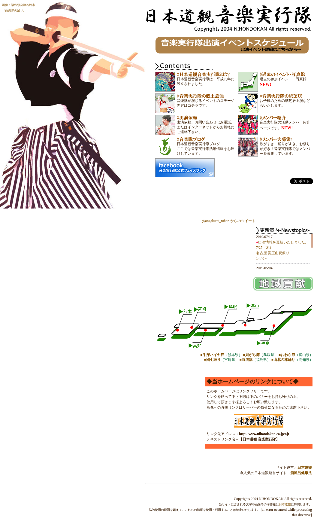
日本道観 (304, 467)
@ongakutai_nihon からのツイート (228, 221)
